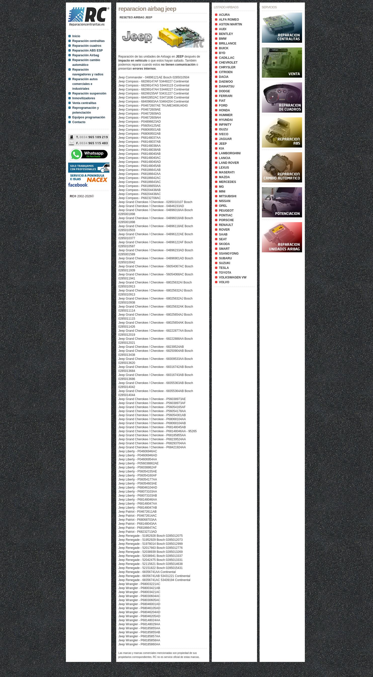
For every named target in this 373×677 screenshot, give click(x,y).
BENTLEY (226, 34)
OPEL (223, 206)
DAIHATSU (226, 86)
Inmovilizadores (83, 98)
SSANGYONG (229, 253)
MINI (222, 191)
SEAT (223, 239)
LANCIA (224, 158)
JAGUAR (225, 139)
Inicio (76, 36)
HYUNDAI (226, 120)
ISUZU (223, 129)
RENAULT (226, 225)
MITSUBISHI (227, 196)
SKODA (224, 244)
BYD (222, 53)
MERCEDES (227, 182)
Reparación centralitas (88, 41)
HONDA (224, 110)
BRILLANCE (227, 43)
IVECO (223, 134)
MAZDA (224, 177)
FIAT (222, 101)
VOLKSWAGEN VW (232, 277)
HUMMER (226, 115)
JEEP (223, 144)
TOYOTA (225, 272)
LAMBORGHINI (230, 153)
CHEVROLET (228, 62)
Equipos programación (88, 117)
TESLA (224, 268)
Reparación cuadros (86, 45)
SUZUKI (224, 263)
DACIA (224, 77)
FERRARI (225, 96)
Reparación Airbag (85, 55)
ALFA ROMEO (229, 19)
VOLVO (224, 282)
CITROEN (226, 72)
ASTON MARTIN (230, 24)
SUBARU (225, 258)
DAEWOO (226, 81)
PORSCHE (226, 220)
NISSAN (224, 201)
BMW (223, 38)
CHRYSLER (227, 67)
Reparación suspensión (89, 93)
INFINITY (225, 124)
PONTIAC (226, 215)
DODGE (224, 91)
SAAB (223, 234)
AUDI (222, 29)
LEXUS (224, 167)
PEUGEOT (226, 210)
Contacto (79, 122)
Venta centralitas (84, 103)
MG (221, 186)
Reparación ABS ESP (87, 50)
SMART (224, 249)
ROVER (224, 229)
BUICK (224, 48)
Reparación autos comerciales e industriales (85, 83)
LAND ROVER (229, 163)
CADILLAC (226, 58)
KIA (221, 148)
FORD (223, 105)
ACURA (224, 15)
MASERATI (227, 172)
